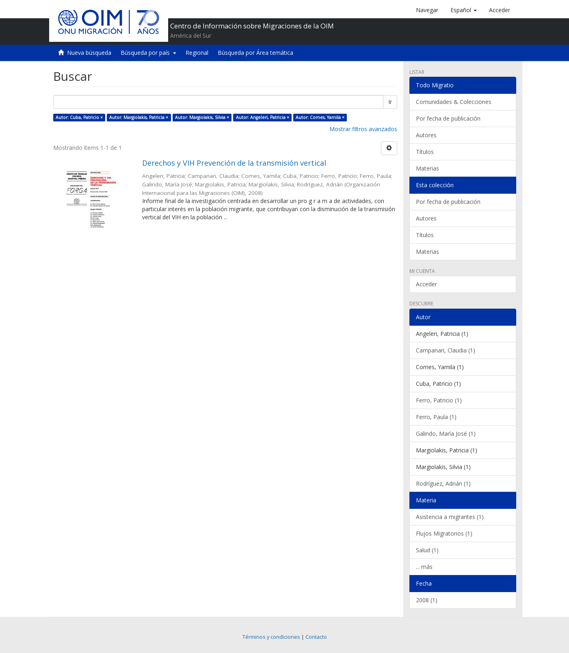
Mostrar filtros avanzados (363, 129)
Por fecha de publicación (448, 118)
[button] (463, 10)
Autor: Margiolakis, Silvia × (202, 117)
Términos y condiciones (271, 637)
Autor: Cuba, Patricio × (79, 117)
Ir (390, 102)
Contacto (316, 637)
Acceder (426, 284)
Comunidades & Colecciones (453, 102)
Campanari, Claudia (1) (445, 350)
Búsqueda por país (148, 52)
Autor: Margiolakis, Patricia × (138, 117)
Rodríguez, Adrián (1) (443, 483)
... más (424, 567)
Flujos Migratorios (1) (444, 533)
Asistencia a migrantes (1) (450, 517)
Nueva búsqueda (89, 52)
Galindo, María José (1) (446, 433)
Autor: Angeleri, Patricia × (262, 117)
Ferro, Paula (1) (436, 417)
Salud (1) (427, 550)
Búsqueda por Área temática (255, 52)
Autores (426, 135)
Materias (427, 168)
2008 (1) (426, 600)
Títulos (425, 152)
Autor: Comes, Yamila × (320, 117)
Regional (197, 52)
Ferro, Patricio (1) (439, 400)
